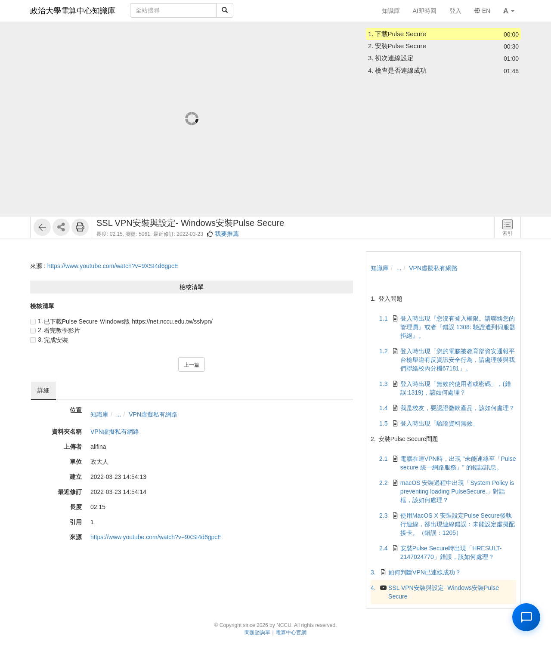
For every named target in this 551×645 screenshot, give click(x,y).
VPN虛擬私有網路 (153, 414)
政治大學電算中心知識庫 (72, 10)
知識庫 (99, 414)
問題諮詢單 (257, 633)
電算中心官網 (291, 633)
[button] (509, 11)
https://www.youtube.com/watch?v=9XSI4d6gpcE (113, 265)
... (118, 414)
